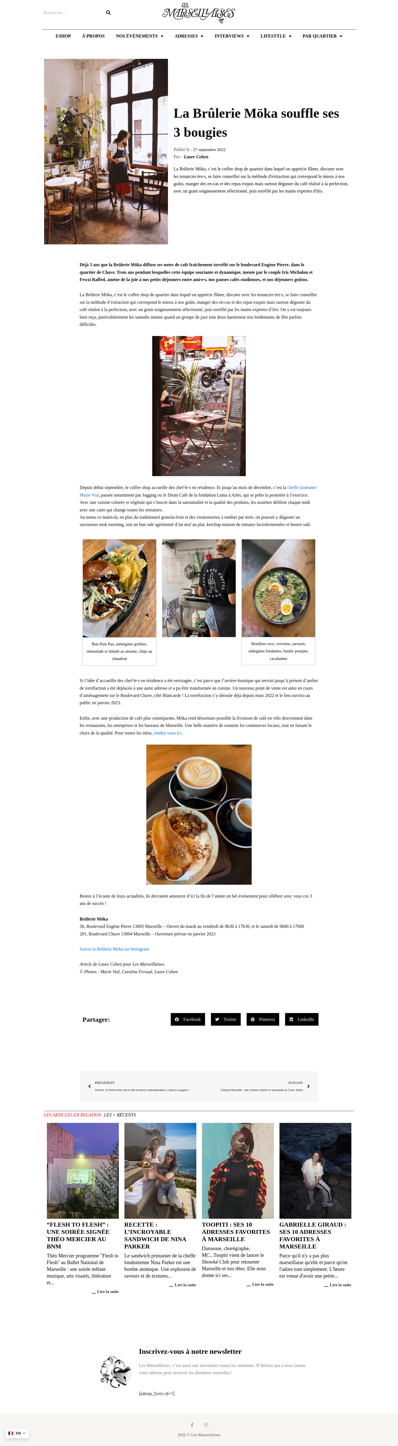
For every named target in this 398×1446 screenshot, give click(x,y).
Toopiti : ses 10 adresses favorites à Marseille (236, 1232)
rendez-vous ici (167, 733)
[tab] (72, 1116)
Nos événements (139, 36)
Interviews (232, 36)
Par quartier (322, 36)
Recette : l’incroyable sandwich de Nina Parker (155, 1236)
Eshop (63, 36)
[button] (188, 1019)
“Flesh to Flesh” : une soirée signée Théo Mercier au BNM (78, 1236)
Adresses (189, 36)
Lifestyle (276, 36)
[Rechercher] (108, 13)
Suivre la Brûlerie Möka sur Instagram (114, 949)
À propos (93, 36)
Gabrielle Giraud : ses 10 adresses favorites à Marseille (312, 1236)
